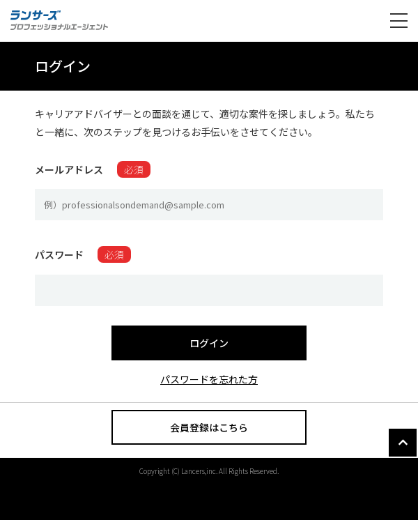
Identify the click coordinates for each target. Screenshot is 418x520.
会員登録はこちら (209, 427)
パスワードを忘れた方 (209, 379)
